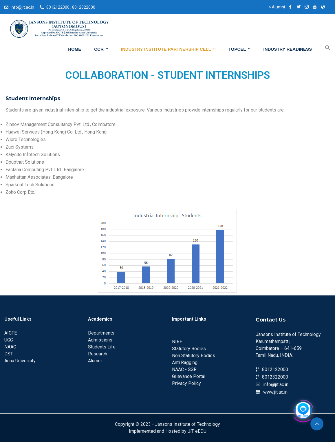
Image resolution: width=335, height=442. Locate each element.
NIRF (177, 341)
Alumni (277, 7)
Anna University (20, 361)
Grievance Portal (188, 376)
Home (74, 49)
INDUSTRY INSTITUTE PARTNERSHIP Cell (169, 49)
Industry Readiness (287, 49)
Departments (101, 333)
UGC (8, 340)
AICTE (10, 333)
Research (97, 354)
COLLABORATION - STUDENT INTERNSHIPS (167, 75)
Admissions (100, 340)
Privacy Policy (186, 383)
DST (8, 354)
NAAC (10, 347)
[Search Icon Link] (323, 48)
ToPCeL (240, 49)
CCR (101, 49)
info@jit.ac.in (22, 7)
